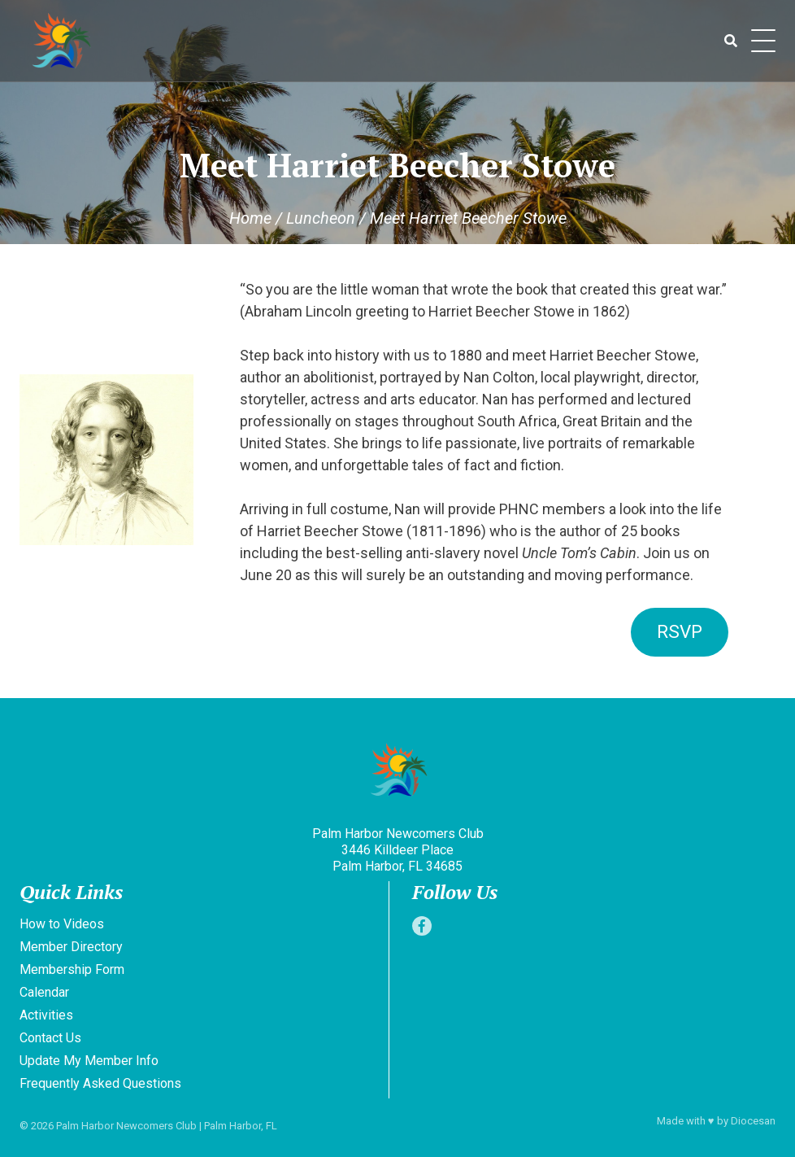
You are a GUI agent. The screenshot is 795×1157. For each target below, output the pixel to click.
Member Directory (71, 946)
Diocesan (753, 1121)
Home (250, 218)
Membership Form (72, 969)
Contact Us (50, 1038)
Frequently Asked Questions (100, 1083)
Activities (46, 1015)
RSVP (679, 631)
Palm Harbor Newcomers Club (126, 1126)
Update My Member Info (89, 1060)
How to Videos (62, 924)
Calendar (44, 992)
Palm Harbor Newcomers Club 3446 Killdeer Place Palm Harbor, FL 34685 (398, 850)
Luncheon (320, 218)
